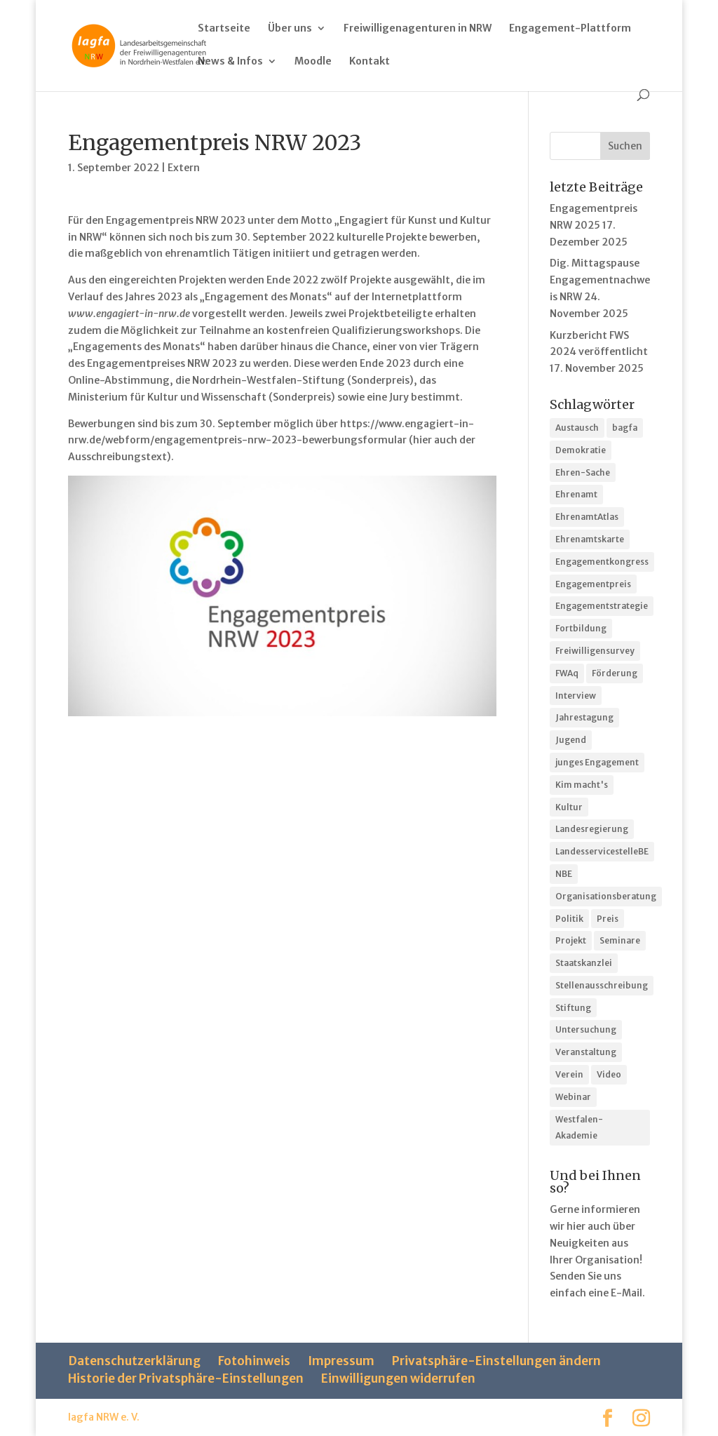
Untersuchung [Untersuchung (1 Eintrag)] (585, 1029)
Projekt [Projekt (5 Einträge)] (570, 940)
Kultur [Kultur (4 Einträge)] (569, 807)
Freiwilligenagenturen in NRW (418, 28)
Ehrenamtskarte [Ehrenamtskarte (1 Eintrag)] (589, 539)
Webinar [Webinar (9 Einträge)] (573, 1097)
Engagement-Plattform (570, 28)
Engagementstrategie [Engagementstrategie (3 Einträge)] (601, 605)
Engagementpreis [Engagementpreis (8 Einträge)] (593, 584)
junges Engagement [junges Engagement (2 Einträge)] (597, 762)
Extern (184, 167)
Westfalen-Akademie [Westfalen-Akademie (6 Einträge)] (579, 1127)
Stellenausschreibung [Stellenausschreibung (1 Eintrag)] (601, 985)
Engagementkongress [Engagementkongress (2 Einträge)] (602, 561)
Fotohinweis (254, 1361)
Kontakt (369, 61)
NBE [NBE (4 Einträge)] (563, 873)
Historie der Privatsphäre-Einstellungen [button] (186, 1378)
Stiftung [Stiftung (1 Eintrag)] (573, 1007)
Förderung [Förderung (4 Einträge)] (614, 673)
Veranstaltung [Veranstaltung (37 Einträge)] (585, 1052)
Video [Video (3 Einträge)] (609, 1074)
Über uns (290, 28)
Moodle (313, 61)
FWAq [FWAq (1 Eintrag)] (566, 673)
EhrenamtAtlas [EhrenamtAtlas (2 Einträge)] (586, 516)
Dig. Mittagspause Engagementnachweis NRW (600, 280)
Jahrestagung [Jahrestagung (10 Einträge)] (584, 717)
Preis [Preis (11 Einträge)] (607, 918)
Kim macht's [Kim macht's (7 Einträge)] (581, 784)
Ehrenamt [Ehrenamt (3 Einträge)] (576, 494)
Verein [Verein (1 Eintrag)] (569, 1074)
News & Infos (230, 61)
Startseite (224, 28)
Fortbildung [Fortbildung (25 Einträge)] (581, 628)
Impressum (341, 1361)
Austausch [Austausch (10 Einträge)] (577, 427)
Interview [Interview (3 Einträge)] (575, 695)
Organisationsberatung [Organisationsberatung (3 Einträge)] (605, 896)
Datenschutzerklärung (134, 1361)
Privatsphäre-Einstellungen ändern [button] (496, 1361)
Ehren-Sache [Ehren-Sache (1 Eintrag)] (582, 472)
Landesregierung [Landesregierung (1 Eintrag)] (591, 829)
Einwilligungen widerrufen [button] (398, 1378)
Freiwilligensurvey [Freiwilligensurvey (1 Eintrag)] (595, 650)
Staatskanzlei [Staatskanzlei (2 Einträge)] (583, 963)
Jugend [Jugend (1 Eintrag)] (570, 739)
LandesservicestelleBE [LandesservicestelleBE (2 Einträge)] (602, 851)
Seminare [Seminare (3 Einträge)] (620, 940)
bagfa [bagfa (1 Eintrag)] (624, 427)
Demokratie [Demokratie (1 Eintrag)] (580, 450)
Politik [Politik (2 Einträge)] (569, 918)
